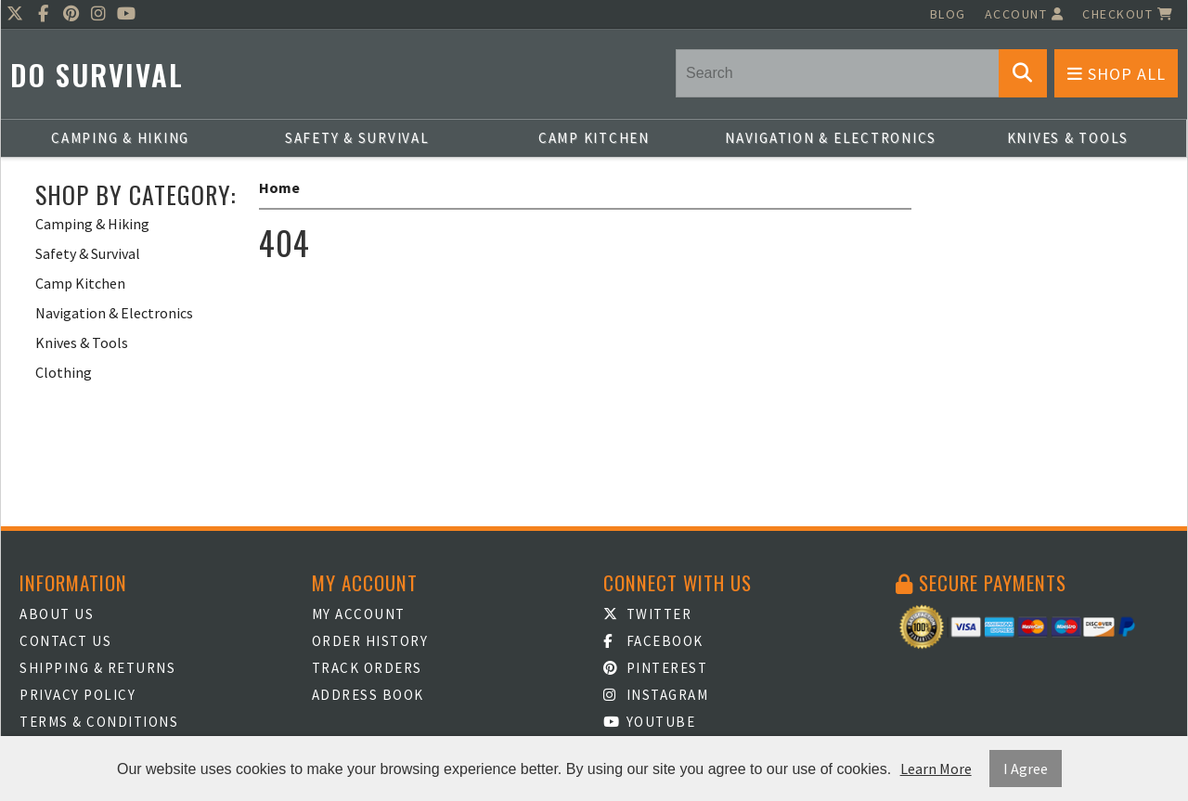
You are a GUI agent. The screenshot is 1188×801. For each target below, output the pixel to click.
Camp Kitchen (594, 138)
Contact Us (65, 641)
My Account (359, 614)
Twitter (647, 614)
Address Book (368, 695)
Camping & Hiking (120, 138)
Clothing (63, 372)
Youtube (649, 721)
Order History (370, 641)
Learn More (936, 768)
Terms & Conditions (98, 721)
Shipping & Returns (97, 668)
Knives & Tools (1068, 138)
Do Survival (97, 74)
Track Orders (367, 668)
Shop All (1116, 73)
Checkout (1127, 14)
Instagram (655, 695)
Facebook (653, 641)
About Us (56, 614)
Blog (948, 14)
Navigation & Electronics (830, 138)
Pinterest (655, 668)
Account (1025, 14)
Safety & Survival (357, 138)
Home (279, 187)
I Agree (1025, 768)
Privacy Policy (77, 695)
